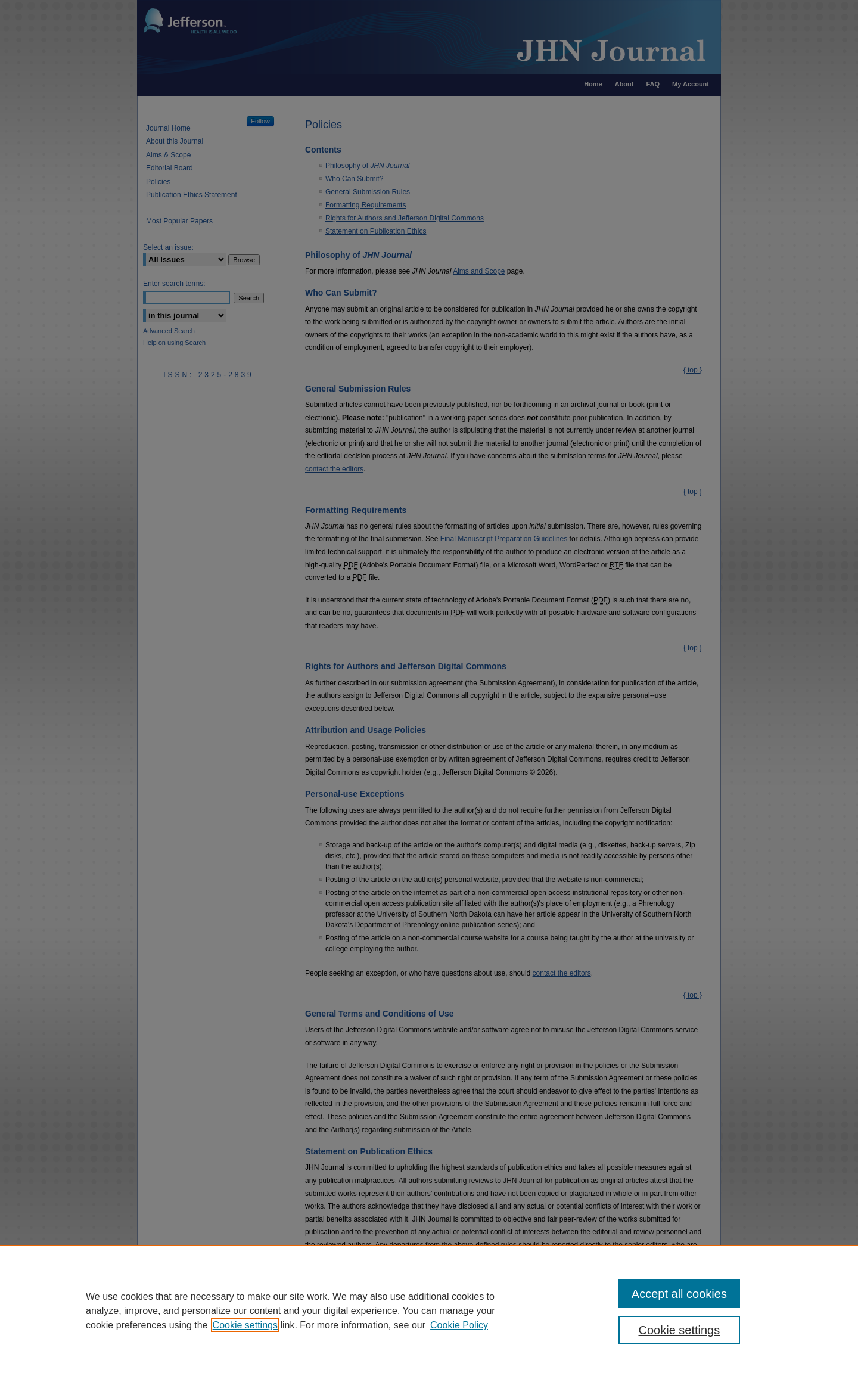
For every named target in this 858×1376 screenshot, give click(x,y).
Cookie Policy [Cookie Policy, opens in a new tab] (459, 1325)
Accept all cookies (679, 1293)
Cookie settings (245, 1325)
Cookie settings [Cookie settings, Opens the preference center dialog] (679, 1330)
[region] (429, 1310)
